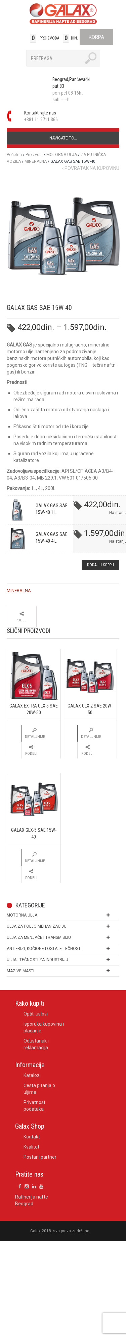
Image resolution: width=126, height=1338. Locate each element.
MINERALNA (36, 161)
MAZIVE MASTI (20, 971)
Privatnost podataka (34, 1106)
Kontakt (32, 1136)
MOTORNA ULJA (61, 154)
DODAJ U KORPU (100, 565)
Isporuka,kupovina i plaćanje (44, 1027)
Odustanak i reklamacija (36, 1044)
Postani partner (40, 1157)
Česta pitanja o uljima (39, 1089)
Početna (14, 154)
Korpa (96, 37)
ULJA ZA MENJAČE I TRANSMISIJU (39, 937)
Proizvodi (34, 154)
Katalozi (32, 1075)
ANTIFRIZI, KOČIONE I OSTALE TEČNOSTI (44, 948)
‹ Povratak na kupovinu (90, 168)
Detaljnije (35, 737)
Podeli (21, 620)
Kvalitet (31, 1147)
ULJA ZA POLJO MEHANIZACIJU (37, 926)
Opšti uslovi (36, 1014)
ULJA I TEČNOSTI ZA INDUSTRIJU (37, 959)
